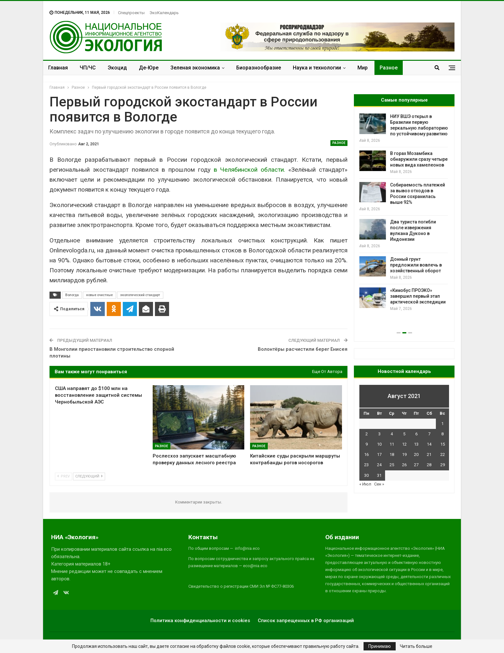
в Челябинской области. (249, 169)
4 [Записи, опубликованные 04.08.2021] (392, 433)
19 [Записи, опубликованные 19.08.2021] (404, 454)
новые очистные (99, 295)
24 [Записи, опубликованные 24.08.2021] (379, 464)
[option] (404, 212)
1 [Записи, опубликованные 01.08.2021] (442, 423)
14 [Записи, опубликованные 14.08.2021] (429, 444)
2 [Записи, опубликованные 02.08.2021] (366, 433)
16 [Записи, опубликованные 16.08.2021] (366, 454)
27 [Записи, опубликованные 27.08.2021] (416, 464)
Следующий (89, 476)
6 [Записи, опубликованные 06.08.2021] (416, 433)
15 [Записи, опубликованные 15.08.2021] (442, 444)
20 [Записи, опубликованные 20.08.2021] (416, 454)
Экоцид (117, 68)
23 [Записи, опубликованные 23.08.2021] (366, 464)
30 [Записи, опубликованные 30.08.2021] (366, 475)
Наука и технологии (317, 68)
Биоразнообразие (258, 68)
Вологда (72, 295)
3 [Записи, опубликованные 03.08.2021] (379, 433)
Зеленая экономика (195, 68)
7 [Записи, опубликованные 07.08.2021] (429, 433)
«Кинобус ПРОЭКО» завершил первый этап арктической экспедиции (419, 296)
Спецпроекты (131, 12)
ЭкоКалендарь (164, 12)
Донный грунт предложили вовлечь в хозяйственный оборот (417, 265)
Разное (389, 68)
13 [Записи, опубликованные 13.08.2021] (416, 444)
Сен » (379, 484)
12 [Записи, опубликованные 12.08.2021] (404, 444)
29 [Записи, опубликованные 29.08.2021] (442, 464)
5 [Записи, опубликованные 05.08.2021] (404, 433)
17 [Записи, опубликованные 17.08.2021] (379, 454)
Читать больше (416, 646)
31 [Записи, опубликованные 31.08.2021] (379, 475)
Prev (63, 476)
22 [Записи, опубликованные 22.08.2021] (442, 454)
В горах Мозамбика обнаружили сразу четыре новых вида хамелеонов (420, 159)
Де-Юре (148, 68)
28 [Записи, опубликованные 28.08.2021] (429, 464)
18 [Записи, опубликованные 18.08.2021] (392, 454)
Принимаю (379, 646)
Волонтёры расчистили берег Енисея (302, 349)
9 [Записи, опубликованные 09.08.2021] (366, 444)
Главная (58, 68)
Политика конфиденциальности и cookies (200, 620)
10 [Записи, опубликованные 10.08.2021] (379, 444)
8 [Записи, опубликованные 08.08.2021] (442, 433)
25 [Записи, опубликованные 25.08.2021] (392, 464)
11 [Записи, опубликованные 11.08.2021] (392, 444)
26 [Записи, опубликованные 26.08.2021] (404, 464)
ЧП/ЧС (88, 68)
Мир (362, 68)
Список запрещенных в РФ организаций (306, 620)
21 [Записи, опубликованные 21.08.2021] (429, 454)
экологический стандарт (140, 295)
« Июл (365, 484)
